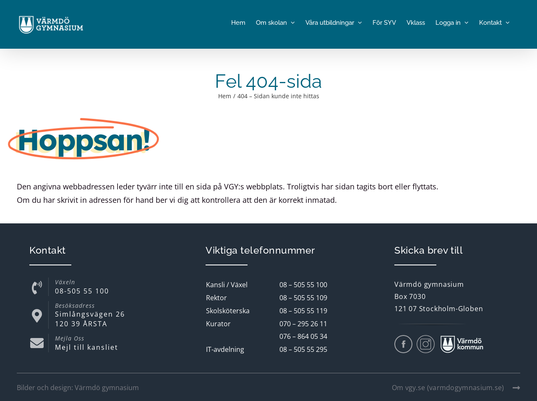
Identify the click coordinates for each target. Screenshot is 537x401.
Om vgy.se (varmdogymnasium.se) (456, 387)
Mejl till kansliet (86, 347)
